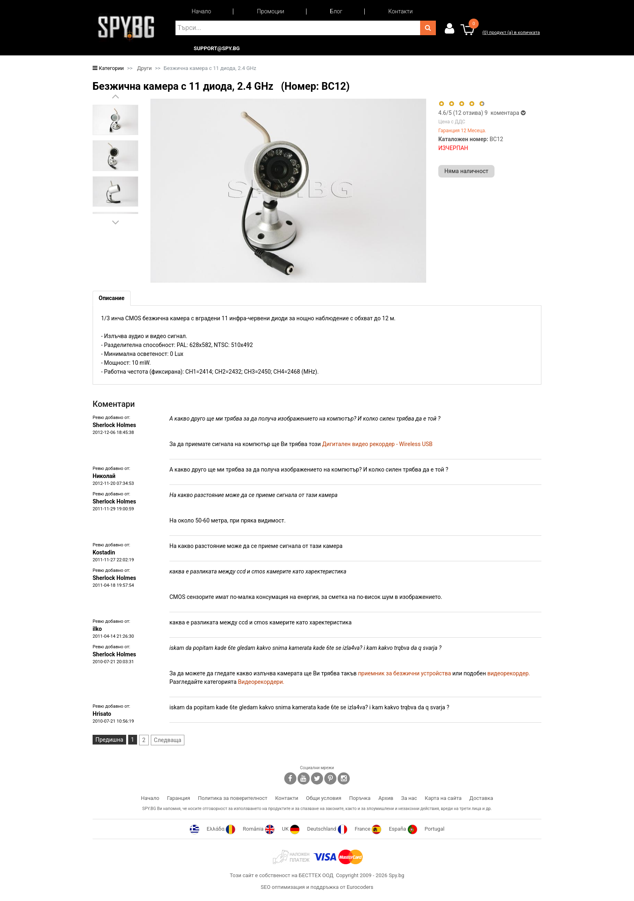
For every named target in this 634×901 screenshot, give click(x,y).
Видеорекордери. (261, 682)
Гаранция (178, 798)
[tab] (112, 298)
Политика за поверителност (232, 798)
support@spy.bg (217, 48)
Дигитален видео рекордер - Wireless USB (377, 444)
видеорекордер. (508, 673)
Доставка (481, 798)
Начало (201, 11)
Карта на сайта (443, 798)
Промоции (270, 11)
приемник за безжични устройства (404, 673)
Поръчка (359, 798)
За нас (409, 798)
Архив (385, 798)
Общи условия (323, 798)
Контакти (400, 11)
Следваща (168, 740)
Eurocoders (360, 887)
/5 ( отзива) (461, 113)
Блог (336, 11)
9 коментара (504, 113)
